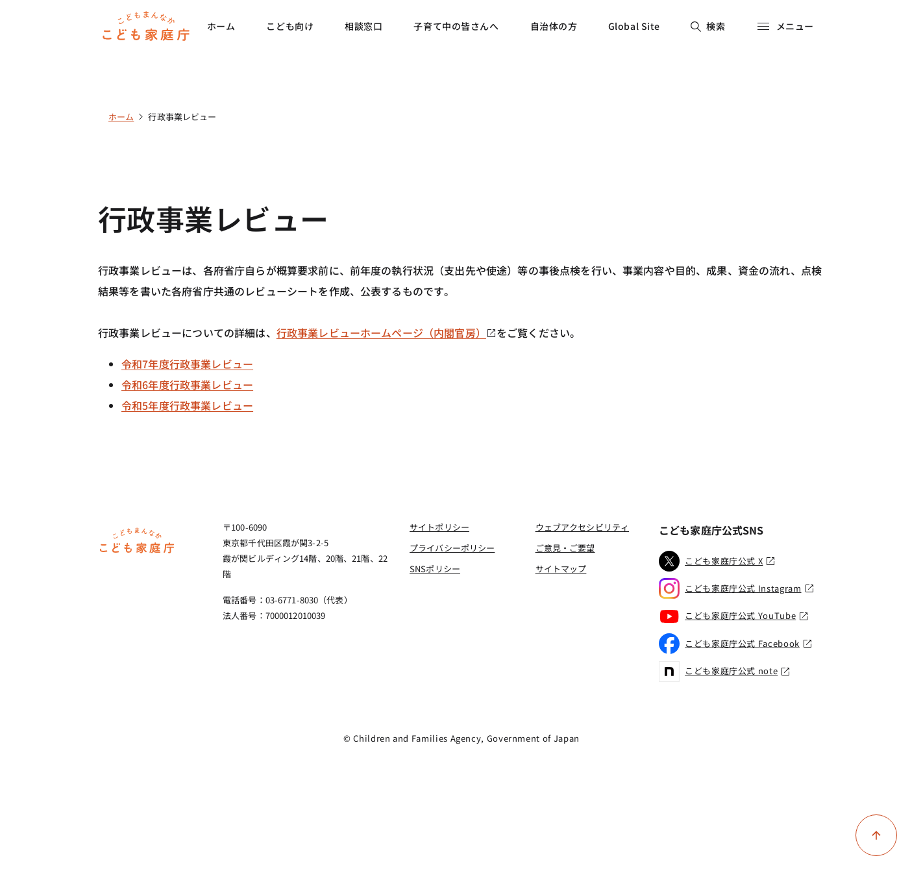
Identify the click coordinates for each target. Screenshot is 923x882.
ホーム (221, 25)
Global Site (634, 25)
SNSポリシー (435, 568)
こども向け (290, 25)
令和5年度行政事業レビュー (187, 405)
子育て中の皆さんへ (455, 25)
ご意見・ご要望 (565, 548)
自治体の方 (554, 25)
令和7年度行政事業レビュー (187, 364)
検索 (708, 25)
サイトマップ (561, 568)
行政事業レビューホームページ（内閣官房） (387, 332)
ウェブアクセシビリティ (582, 527)
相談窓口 (363, 25)
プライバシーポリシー (452, 548)
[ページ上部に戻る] (876, 835)
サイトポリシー (439, 527)
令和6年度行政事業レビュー (187, 384)
